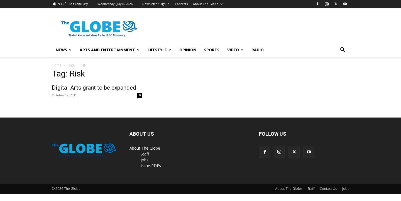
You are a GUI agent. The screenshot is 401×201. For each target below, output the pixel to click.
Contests (181, 4)
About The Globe (207, 4)
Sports (211, 49)
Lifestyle (159, 49)
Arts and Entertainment (110, 49)
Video (235, 49)
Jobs (144, 159)
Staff (145, 154)
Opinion (187, 49)
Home (57, 65)
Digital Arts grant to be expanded (94, 87)
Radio (257, 49)
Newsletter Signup (156, 4)
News (64, 49)
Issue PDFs (151, 165)
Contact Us (328, 188)
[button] (342, 50)
